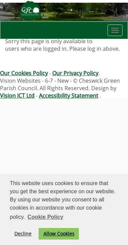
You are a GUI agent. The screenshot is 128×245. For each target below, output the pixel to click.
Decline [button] (22, 233)
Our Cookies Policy (24, 73)
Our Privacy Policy (75, 73)
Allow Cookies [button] (58, 233)
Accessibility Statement (68, 95)
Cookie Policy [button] (45, 217)
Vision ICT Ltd (17, 95)
